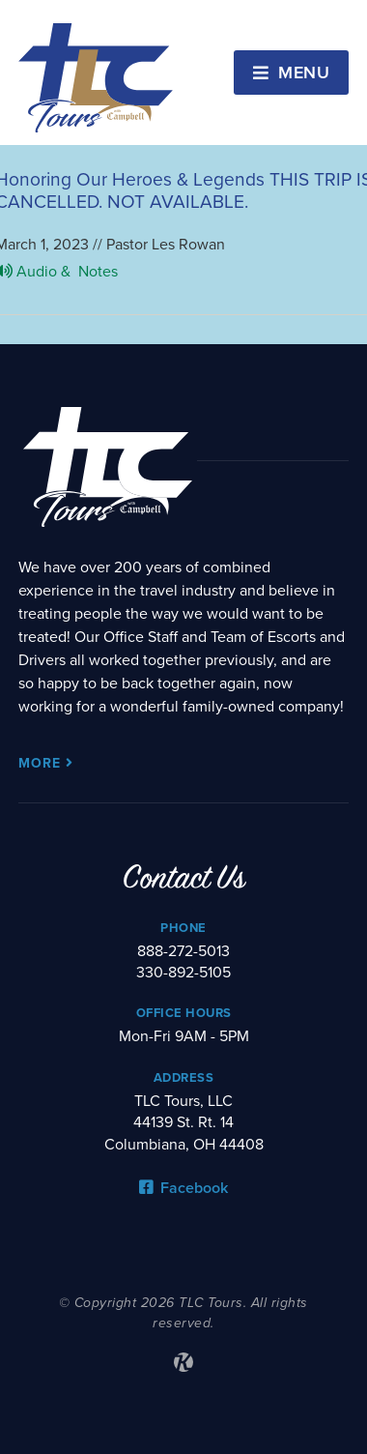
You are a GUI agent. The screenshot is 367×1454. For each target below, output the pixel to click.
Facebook (183, 1188)
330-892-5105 (183, 972)
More (45, 763)
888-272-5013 (183, 951)
